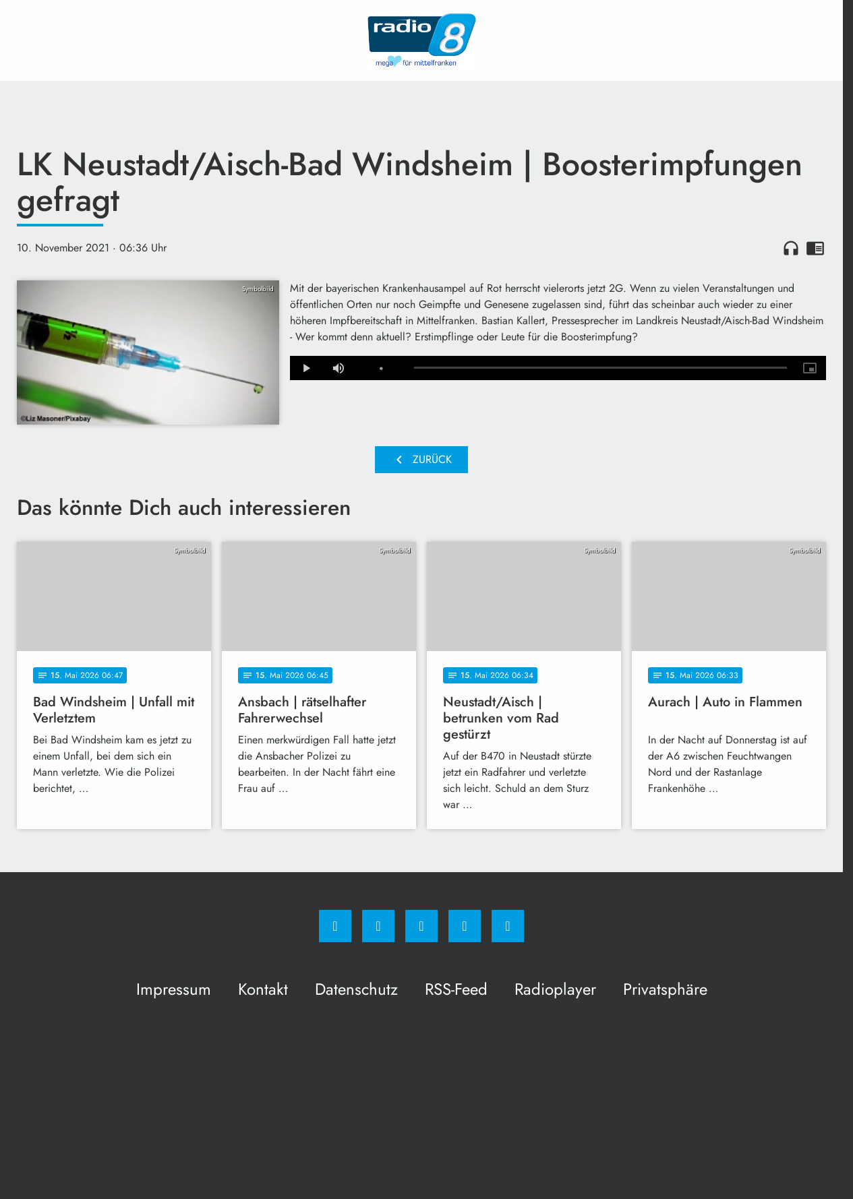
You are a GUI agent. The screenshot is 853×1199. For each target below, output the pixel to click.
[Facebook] (335, 926)
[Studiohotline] (464, 926)
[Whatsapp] (421, 926)
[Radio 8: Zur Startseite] (421, 40)
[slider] (600, 368)
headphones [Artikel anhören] (791, 248)
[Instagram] (378, 926)
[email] (508, 926)
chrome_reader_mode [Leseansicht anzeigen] (815, 248)
